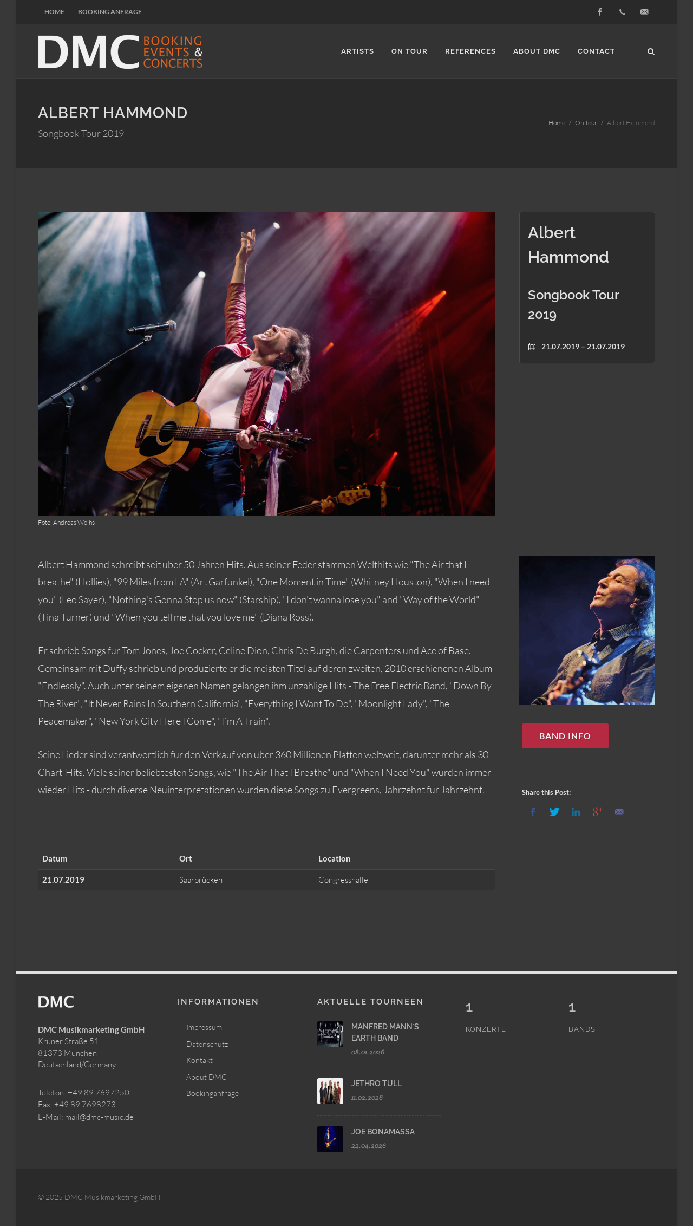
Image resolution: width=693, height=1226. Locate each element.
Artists (357, 51)
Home (54, 12)
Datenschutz (207, 1043)
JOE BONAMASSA (383, 1131)
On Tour (409, 51)
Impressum (204, 1027)
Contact (596, 51)
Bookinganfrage (212, 1093)
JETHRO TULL (376, 1083)
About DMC (536, 51)
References (470, 51)
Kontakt (199, 1060)
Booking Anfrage (110, 12)
